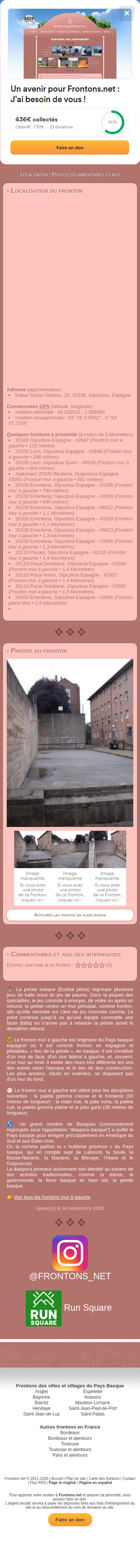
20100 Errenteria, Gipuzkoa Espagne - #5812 (64, 507)
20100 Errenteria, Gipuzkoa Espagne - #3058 (64, 597)
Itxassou (92, 1397)
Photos (60, 174)
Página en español (95, 1483)
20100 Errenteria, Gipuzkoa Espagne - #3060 (64, 541)
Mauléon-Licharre (92, 1402)
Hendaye (41, 1408)
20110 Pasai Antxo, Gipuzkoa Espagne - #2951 (66, 575)
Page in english (62, 1483)
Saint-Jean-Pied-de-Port (93, 1408)
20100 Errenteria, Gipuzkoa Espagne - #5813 (64, 530)
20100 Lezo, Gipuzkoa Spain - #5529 (55, 462)
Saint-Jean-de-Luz (41, 1414)
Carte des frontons (104, 1479)
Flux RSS (38, 1483)
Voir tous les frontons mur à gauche (52, 1197)
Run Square (70, 1307)
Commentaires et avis (95, 174)
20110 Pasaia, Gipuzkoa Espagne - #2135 (60, 552)
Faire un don (70, 1520)
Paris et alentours (70, 1455)
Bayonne (41, 1397)
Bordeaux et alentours (70, 1438)
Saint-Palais (93, 1414)
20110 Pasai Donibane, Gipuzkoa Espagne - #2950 (70, 586)
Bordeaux (70, 1432)
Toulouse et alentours (70, 1449)
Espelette (92, 1391)
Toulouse (70, 1444)
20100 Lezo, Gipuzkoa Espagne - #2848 (58, 451)
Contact (128, 1479)
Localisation (34, 174)
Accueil (57, 1479)
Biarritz (42, 1402)
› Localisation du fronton (45, 190)
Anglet (41, 1391)
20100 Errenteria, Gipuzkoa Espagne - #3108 (64, 485)
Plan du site (75, 1479)
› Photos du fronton (37, 650)
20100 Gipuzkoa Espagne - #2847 (52, 440)
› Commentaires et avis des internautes (64, 954)
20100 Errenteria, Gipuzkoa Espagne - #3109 (64, 518)
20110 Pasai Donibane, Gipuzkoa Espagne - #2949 (70, 563)
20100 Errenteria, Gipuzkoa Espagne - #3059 (64, 496)
